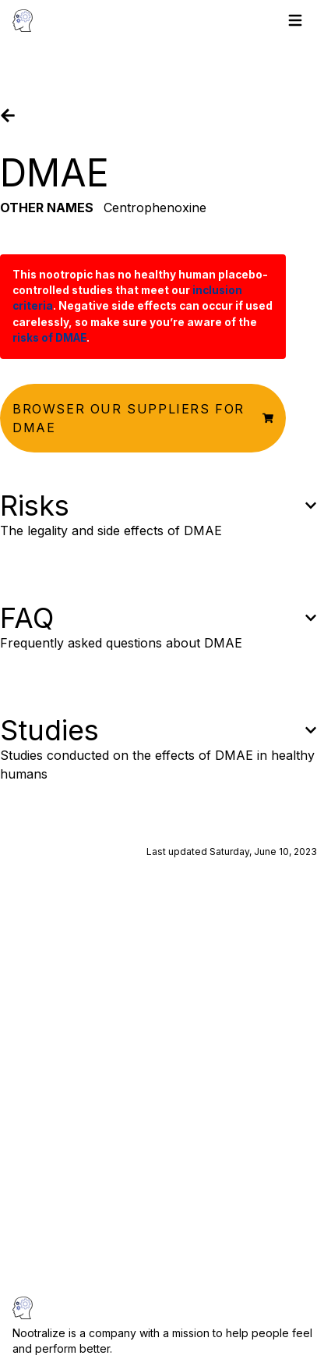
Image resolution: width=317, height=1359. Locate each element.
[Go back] (8, 115)
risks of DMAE (49, 338)
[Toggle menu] (295, 20)
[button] (143, 418)
